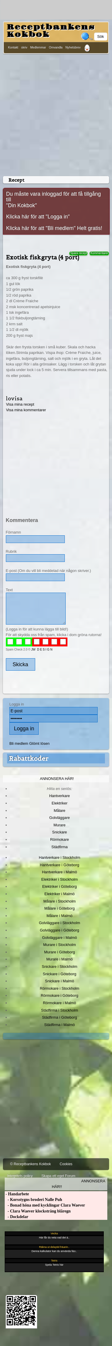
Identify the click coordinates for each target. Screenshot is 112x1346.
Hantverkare (59, 796)
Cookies (66, 1164)
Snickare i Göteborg (59, 974)
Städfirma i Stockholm (59, 1010)
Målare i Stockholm (59, 901)
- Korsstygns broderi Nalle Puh (33, 1199)
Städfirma (59, 847)
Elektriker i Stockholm (59, 879)
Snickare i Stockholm (59, 966)
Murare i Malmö (59, 959)
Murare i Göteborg (59, 952)
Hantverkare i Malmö (59, 872)
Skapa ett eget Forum (58, 1176)
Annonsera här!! (78, 1184)
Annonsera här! (57, 778)
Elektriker (59, 803)
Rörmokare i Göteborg (59, 995)
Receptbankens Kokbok (51, 30)
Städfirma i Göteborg (59, 1017)
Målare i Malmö (60, 915)
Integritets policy (20, 1176)
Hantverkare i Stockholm (59, 857)
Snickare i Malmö (59, 981)
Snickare (59, 832)
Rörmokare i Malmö (59, 1003)
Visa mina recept (20, 404)
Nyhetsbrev (73, 47)
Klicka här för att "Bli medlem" (41, 228)
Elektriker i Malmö (60, 894)
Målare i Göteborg (59, 908)
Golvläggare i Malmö (59, 937)
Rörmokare (59, 839)
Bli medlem (18, 743)
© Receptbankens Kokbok (30, 1164)
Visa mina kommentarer (26, 410)
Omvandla (55, 47)
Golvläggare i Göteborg (59, 930)
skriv (24, 47)
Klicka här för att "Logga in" (38, 217)
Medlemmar (38, 47)
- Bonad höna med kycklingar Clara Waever (45, 1205)
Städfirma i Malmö (59, 1024)
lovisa (14, 398)
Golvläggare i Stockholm (59, 923)
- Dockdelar (16, 1217)
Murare (59, 825)
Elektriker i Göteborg (59, 886)
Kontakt (13, 47)
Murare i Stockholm (59, 944)
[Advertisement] (55, 113)
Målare (59, 810)
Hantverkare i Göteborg (59, 865)
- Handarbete (17, 1194)
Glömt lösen (39, 743)
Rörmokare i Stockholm (59, 988)
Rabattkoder (28, 758)
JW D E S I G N (41, 649)
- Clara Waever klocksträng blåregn (38, 1211)
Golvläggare (59, 817)
